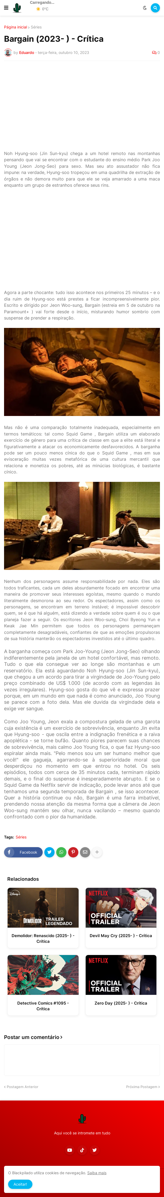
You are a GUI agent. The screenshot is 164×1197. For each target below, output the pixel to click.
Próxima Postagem (141, 1087)
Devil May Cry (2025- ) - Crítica (121, 935)
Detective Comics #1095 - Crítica (43, 1006)
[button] (6, 7)
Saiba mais (96, 1172)
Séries (36, 27)
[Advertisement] (82, 106)
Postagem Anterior (22, 1087)
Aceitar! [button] (20, 1184)
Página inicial (15, 27)
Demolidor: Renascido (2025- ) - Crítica (43, 938)
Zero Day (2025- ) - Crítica (121, 1003)
